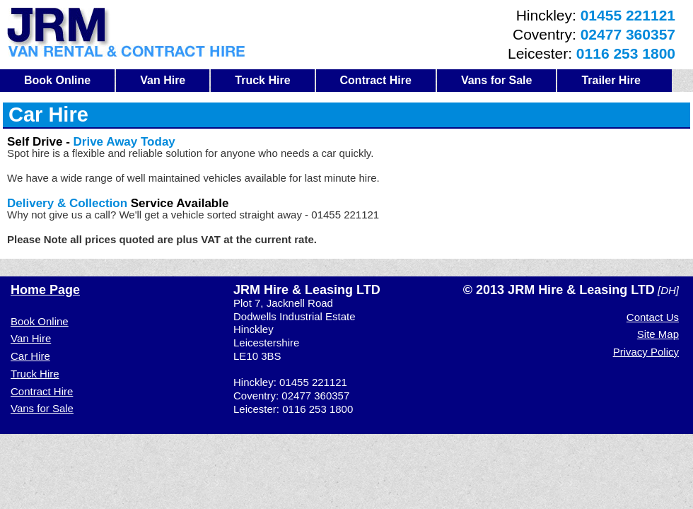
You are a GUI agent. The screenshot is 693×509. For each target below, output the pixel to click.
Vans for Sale (496, 80)
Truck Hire (262, 80)
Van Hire (162, 80)
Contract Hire (376, 80)
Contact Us (653, 317)
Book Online (57, 80)
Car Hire (30, 356)
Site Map (658, 334)
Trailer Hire (611, 80)
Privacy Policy (646, 352)
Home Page (45, 290)
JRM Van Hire (126, 32)
